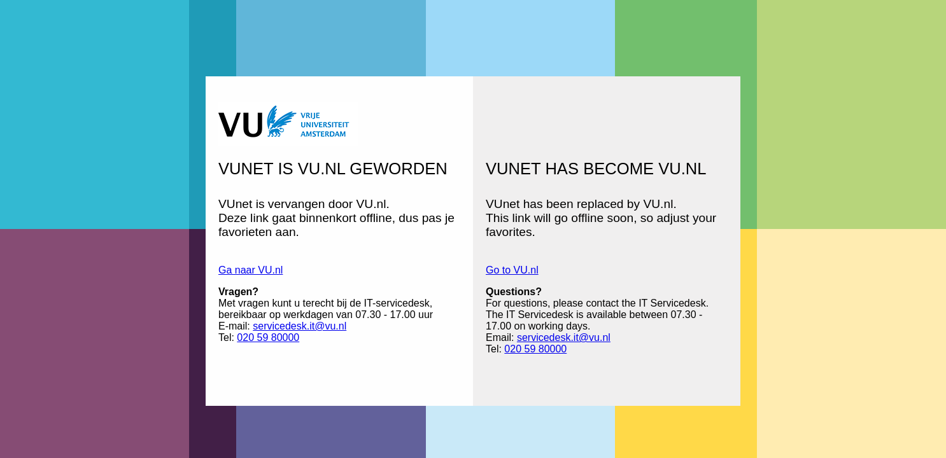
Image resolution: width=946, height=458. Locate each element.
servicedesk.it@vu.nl (299, 326)
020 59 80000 (268, 337)
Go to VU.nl (512, 270)
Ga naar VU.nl (250, 270)
